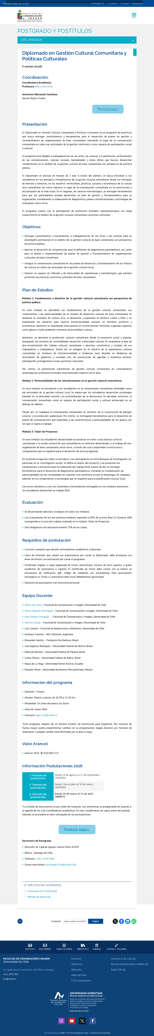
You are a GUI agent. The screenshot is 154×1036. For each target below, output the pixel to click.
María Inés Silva (43, 86)
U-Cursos (113, 3)
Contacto (76, 958)
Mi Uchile (125, 3)
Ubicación (76, 969)
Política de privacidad (100, 1033)
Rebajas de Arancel (37, 896)
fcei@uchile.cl (9, 979)
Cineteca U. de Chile (121, 958)
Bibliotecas (137, 3)
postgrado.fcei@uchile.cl (60, 864)
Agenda (96, 947)
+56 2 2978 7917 (10, 974)
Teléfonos (76, 964)
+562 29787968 (45, 858)
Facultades (96, 3)
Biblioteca (83, 947)
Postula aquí (107, 109)
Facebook (121, 921)
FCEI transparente (81, 980)
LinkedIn (127, 921)
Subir (19, 920)
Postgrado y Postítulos (54, 31)
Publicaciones (64, 947)
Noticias (29, 947)
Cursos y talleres (116, 947)
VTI (67, 1033)
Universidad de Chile (79, 1033)
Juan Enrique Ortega (35, 616)
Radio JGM (116, 969)
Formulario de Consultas (40, 891)
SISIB (62, 1033)
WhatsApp (134, 921)
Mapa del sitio (79, 975)
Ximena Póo (31, 622)
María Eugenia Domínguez (39, 610)
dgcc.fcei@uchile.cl (47, 715)
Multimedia (45, 947)
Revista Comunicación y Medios (128, 964)
